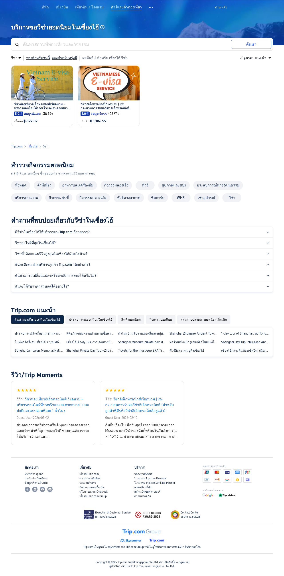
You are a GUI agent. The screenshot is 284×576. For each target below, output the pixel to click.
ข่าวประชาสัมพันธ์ (90, 478)
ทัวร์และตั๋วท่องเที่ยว (126, 7)
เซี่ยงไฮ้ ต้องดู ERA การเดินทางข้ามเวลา (91, 342)
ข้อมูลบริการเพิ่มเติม (36, 482)
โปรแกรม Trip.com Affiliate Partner (154, 482)
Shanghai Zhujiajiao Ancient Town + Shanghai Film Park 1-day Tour (194, 333)
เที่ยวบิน (62, 7)
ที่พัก (45, 7)
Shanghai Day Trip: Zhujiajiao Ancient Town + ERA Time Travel (246, 342)
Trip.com (17, 146)
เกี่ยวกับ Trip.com (89, 474)
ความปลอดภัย (142, 496)
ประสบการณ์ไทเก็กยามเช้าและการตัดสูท (40, 333)
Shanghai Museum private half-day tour (143, 342)
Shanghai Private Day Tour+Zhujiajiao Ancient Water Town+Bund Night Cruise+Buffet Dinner (91, 350)
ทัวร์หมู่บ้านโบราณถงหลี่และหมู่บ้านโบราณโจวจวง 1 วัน (143, 333)
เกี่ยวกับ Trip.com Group (93, 496)
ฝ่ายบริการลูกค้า (34, 474)
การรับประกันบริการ (36, 478)
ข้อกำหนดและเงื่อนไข (92, 487)
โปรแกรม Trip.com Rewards (150, 478)
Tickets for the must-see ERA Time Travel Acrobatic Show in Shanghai (143, 350)
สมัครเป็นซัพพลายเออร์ (147, 491)
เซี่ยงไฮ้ (33, 146)
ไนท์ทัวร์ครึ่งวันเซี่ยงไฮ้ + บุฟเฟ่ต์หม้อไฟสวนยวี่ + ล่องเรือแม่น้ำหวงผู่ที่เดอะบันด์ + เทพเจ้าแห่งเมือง (40, 342)
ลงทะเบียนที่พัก (142, 487)
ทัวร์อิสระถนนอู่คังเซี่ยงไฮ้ (187, 350)
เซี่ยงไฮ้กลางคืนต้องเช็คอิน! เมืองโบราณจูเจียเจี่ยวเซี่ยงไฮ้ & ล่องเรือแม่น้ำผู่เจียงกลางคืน (246, 350)
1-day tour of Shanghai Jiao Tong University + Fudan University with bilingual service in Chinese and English (246, 333)
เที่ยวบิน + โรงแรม (89, 7)
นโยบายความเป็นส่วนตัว (93, 491)
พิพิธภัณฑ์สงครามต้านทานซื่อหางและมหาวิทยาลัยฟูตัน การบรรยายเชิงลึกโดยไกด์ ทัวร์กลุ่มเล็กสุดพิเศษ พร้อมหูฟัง (91, 333)
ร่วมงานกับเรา (87, 482)
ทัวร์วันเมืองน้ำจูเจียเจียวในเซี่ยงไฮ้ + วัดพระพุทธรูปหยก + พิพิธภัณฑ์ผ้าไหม (194, 342)
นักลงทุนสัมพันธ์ (143, 474)
